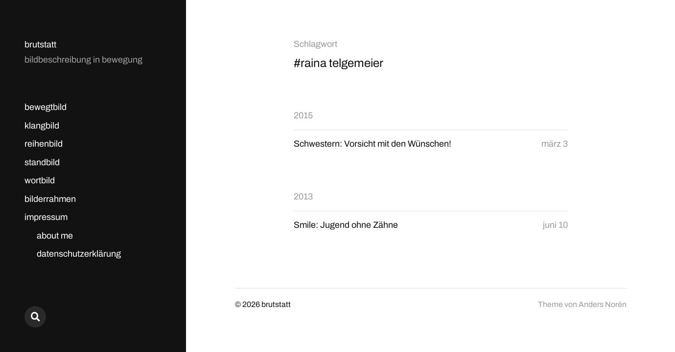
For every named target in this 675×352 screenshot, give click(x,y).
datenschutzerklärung (79, 254)
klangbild (41, 126)
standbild (42, 162)
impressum (46, 217)
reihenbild (43, 144)
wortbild (39, 180)
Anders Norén (603, 304)
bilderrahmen (50, 199)
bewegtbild (45, 107)
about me (55, 236)
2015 (303, 115)
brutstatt (40, 44)
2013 (303, 196)
